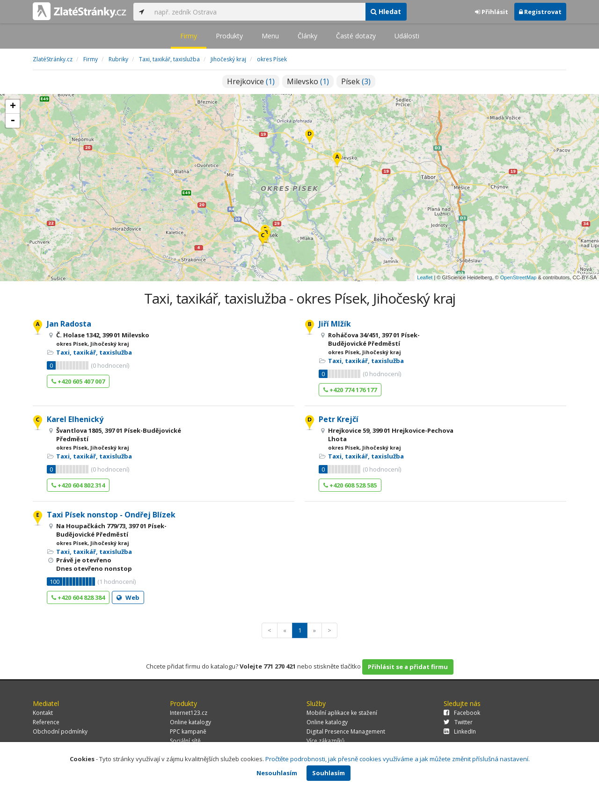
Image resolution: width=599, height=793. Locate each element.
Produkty (229, 35)
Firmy (188, 35)
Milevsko (308, 81)
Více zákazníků (325, 741)
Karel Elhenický (75, 419)
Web (128, 597)
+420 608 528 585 (350, 485)
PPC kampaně (188, 731)
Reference (46, 722)
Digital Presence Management (346, 731)
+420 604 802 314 (78, 485)
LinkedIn (460, 731)
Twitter (458, 722)
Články (307, 35)
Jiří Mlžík (335, 324)
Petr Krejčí (338, 419)
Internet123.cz (188, 713)
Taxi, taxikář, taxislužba (94, 352)
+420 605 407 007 (78, 381)
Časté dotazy (356, 35)
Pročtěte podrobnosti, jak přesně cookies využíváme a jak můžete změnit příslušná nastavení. (397, 759)
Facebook (462, 713)
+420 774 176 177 (350, 390)
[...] (257, 12)
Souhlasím (328, 773)
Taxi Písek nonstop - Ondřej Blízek (111, 514)
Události (406, 35)
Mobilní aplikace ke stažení (342, 713)
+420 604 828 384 (78, 597)
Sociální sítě (185, 741)
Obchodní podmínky (60, 731)
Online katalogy (190, 722)
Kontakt (43, 713)
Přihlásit (491, 11)
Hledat (386, 11)
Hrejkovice (251, 81)
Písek (356, 81)
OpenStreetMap (518, 277)
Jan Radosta (69, 324)
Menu (270, 35)
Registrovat (540, 11)
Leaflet (424, 277)
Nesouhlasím (276, 773)
